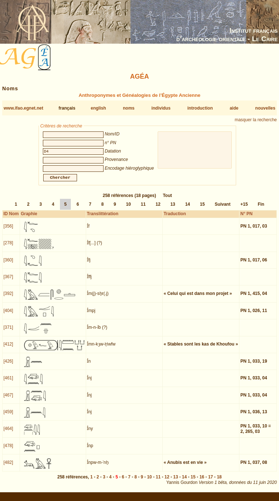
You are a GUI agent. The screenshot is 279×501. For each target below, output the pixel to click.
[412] (8, 348)
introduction (200, 108)
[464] (8, 432)
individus (161, 108)
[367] (8, 281)
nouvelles (265, 108)
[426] (8, 365)
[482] (8, 466)
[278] (8, 247)
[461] (8, 382)
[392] (8, 297)
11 (143, 208)
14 (187, 208)
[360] (8, 264)
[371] (8, 331)
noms (128, 108)
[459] (8, 416)
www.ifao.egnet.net (23, 108)
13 (172, 208)
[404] (8, 314)
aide (234, 108)
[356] (8, 230)
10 (128, 208)
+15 (244, 208)
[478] (8, 450)
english (98, 108)
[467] (8, 399)
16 (201, 481)
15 (202, 208)
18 (219, 481)
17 (210, 481)
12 (157, 208)
